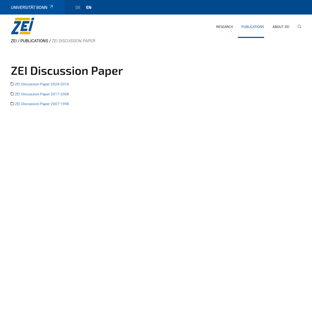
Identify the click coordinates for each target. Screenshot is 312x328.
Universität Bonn (32, 7)
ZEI (14, 40)
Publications (252, 26)
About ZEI (281, 26)
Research (224, 26)
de (78, 7)
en (88, 7)
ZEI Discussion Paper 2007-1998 (42, 104)
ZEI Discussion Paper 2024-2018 (42, 84)
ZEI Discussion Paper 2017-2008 (42, 94)
